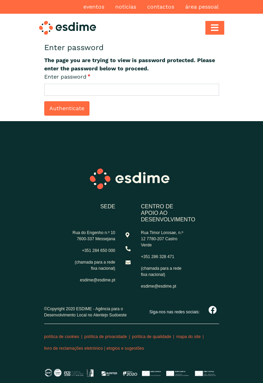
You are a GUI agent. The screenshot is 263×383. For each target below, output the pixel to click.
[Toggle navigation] (214, 28)
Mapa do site (188, 336)
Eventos (93, 6)
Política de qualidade (151, 336)
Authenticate (66, 108)
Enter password (65, 76)
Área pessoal (202, 6)
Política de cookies (62, 336)
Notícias (125, 6)
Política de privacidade (105, 336)
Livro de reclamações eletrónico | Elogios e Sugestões (94, 348)
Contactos (160, 6)
